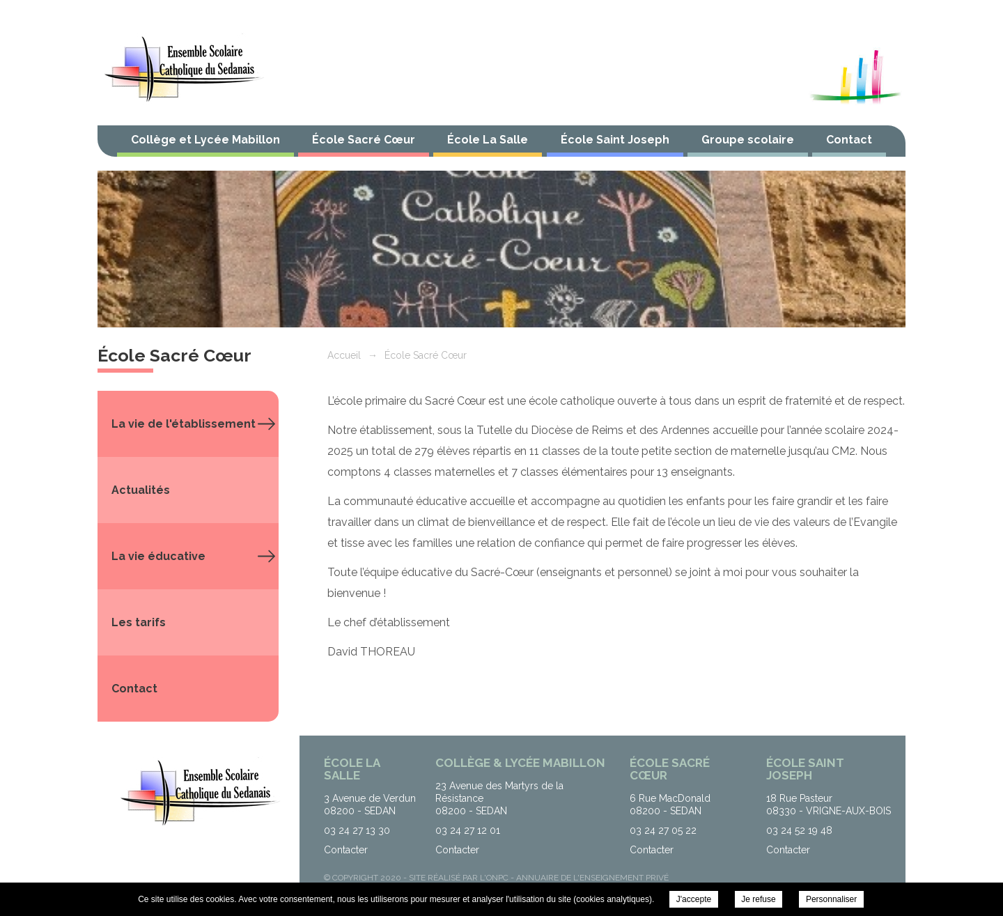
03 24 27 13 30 (357, 830)
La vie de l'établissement (183, 423)
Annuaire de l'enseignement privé (592, 878)
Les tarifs (138, 622)
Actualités (140, 490)
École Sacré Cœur (363, 139)
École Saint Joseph (615, 139)
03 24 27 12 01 (467, 830)
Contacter (346, 849)
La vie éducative (158, 556)
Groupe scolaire (747, 139)
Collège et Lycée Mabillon (205, 139)
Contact (849, 139)
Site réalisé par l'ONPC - (462, 878)
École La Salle (487, 139)
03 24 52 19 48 (799, 830)
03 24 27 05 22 (663, 830)
